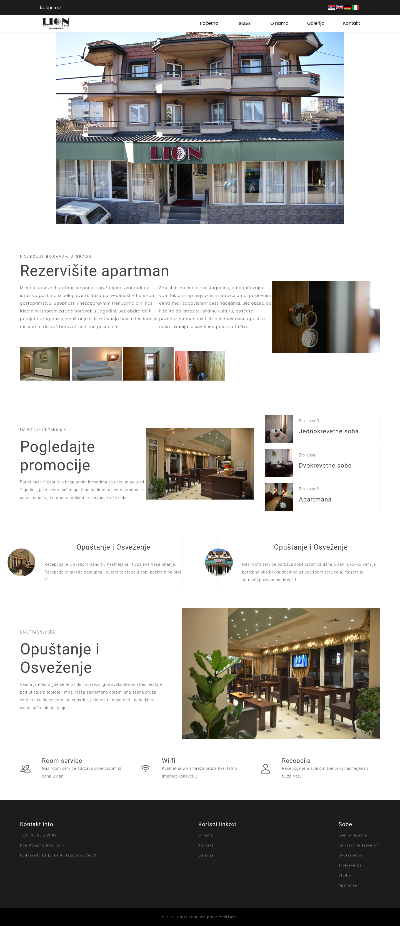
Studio (345, 875)
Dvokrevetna (351, 855)
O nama (279, 23)
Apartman (348, 885)
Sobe (244, 23)
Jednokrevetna (353, 835)
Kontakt (351, 23)
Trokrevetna (350, 865)
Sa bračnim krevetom (359, 845)
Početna (209, 23)
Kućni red (50, 7)
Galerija (315, 23)
